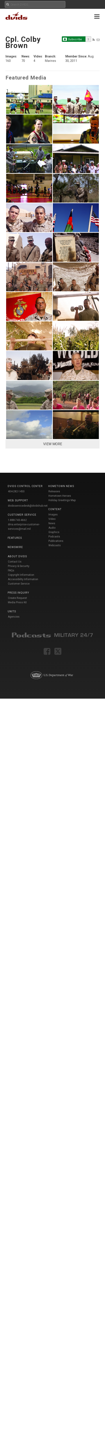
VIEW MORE (52, 444)
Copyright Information (21, 574)
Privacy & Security (18, 566)
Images (53, 514)
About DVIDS (17, 556)
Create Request (17, 598)
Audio (51, 527)
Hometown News (61, 486)
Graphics (53, 532)
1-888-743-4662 (17, 520)
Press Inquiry (18, 592)
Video (51, 519)
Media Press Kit (17, 602)
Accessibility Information (23, 579)
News (51, 523)
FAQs (11, 570)
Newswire (15, 547)
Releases (54, 491)
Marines (50, 61)
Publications (55, 541)
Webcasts (54, 545)
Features (15, 537)
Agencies (14, 616)
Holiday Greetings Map (62, 500)
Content (55, 509)
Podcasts (54, 536)
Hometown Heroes (59, 495)
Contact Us (14, 561)
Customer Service (19, 583)
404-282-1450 (16, 491)
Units (12, 611)
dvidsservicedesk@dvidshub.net (28, 505)
